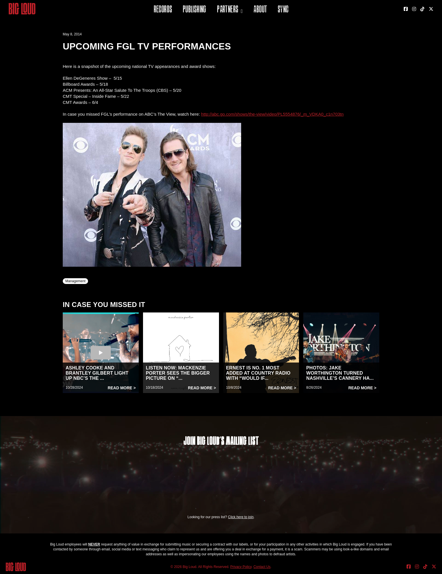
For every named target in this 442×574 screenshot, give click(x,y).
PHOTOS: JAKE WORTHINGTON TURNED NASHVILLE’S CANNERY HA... (340, 373)
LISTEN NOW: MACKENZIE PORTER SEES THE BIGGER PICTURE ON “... (178, 373)
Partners (227, 10)
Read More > (122, 388)
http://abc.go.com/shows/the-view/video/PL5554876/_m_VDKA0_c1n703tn (272, 114)
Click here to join (241, 517)
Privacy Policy (241, 567)
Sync (283, 10)
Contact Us (262, 567)
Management (75, 281)
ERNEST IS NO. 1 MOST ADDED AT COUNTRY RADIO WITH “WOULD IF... (258, 373)
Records (163, 10)
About (260, 10)
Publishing (194, 10)
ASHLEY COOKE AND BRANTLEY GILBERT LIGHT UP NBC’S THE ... (97, 373)
